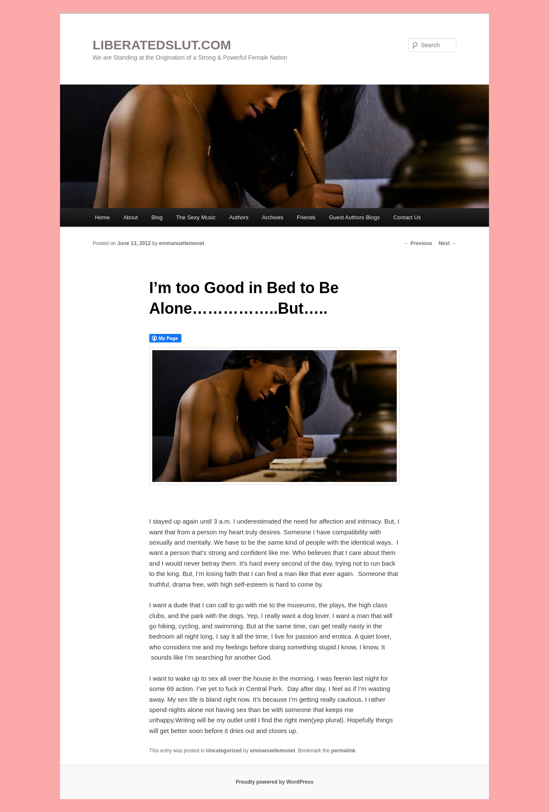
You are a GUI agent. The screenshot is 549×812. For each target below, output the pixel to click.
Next (447, 243)
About (130, 217)
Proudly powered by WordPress (274, 782)
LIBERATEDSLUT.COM (162, 45)
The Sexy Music (195, 217)
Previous (418, 243)
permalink (343, 751)
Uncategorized (224, 751)
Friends (306, 217)
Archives (273, 217)
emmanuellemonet (181, 243)
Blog (157, 217)
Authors (238, 217)
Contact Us (407, 217)
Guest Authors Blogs (354, 217)
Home (102, 217)
